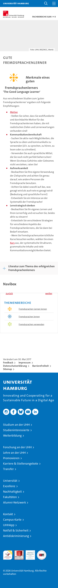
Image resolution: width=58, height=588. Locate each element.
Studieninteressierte (16, 430)
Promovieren (11, 458)
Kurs (12, 243)
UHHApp (8, 525)
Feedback (8, 362)
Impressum (25, 362)
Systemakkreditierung (41, 552)
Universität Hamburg (16, 3)
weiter (48, 293)
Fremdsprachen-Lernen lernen (33, 309)
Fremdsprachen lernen (29, 316)
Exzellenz (9, 486)
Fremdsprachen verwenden (31, 324)
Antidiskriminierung (16, 536)
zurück (9, 293)
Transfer (8, 469)
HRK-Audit (29, 553)
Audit (17, 552)
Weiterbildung (12, 435)
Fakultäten (10, 497)
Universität (10, 481)
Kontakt (8, 514)
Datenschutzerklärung (15, 365)
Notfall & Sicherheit (15, 530)
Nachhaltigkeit (12, 492)
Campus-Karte (12, 520)
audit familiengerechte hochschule (7, 555)
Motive (14, 112)
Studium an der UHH (16, 425)
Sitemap (7, 369)
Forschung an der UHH (17, 447)
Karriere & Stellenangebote (20, 464)
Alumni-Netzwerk (14, 502)
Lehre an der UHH (14, 453)
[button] (46, 3)
